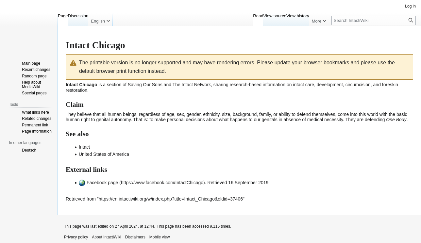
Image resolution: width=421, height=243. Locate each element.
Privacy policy (76, 237)
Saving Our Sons (145, 84)
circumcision (358, 84)
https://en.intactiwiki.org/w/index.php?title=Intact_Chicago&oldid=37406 (171, 199)
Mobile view (159, 237)
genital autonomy (113, 119)
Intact (84, 147)
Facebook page (102, 182)
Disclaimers (135, 237)
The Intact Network (192, 84)
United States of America (104, 154)
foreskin (390, 84)
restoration (76, 90)
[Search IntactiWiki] (373, 20)
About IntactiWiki (106, 237)
